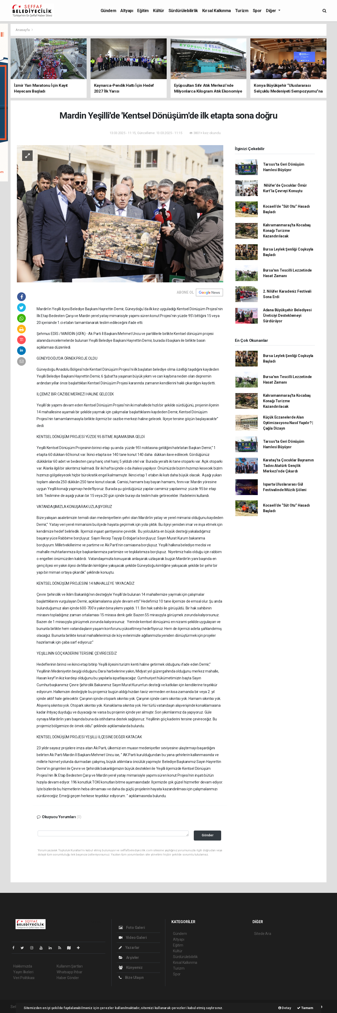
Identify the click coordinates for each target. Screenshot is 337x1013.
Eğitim (143, 10)
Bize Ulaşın (131, 977)
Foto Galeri (132, 927)
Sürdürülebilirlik (183, 10)
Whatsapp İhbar (69, 972)
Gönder (208, 835)
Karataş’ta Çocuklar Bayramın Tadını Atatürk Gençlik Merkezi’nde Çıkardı (288, 465)
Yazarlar (129, 947)
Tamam (305, 1008)
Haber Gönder (68, 978)
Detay (284, 1008)
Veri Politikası (23, 978)
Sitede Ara (262, 933)
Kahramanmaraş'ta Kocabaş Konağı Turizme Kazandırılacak (287, 230)
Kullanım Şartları (70, 966)
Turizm (242, 10)
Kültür (158, 10)
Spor (257, 10)
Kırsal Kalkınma (216, 10)
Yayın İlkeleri (23, 972)
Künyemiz (131, 967)
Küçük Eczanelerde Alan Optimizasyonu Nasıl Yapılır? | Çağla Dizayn (288, 422)
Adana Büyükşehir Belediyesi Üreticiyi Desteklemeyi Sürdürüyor (287, 315)
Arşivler (129, 957)
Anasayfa (23, 30)
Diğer (271, 10)
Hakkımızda (22, 966)
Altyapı (126, 10)
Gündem (108, 10)
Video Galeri (133, 937)
